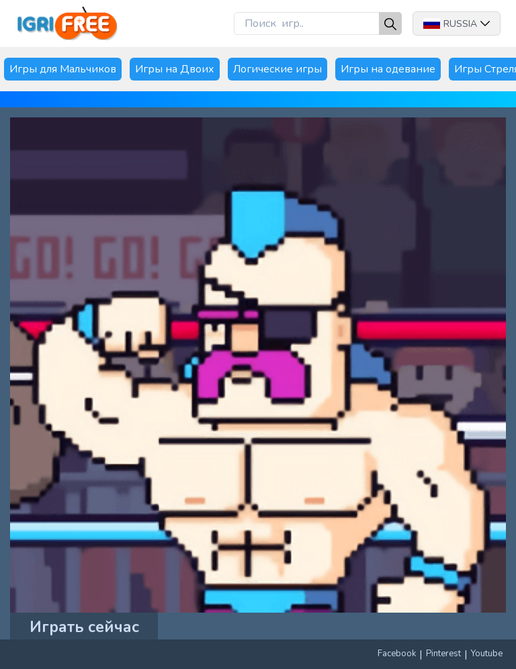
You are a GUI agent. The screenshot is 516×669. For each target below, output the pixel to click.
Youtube (487, 654)
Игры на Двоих (174, 69)
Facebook (397, 654)
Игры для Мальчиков (62, 69)
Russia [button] (456, 23)
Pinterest (443, 654)
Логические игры (277, 69)
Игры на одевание (388, 69)
